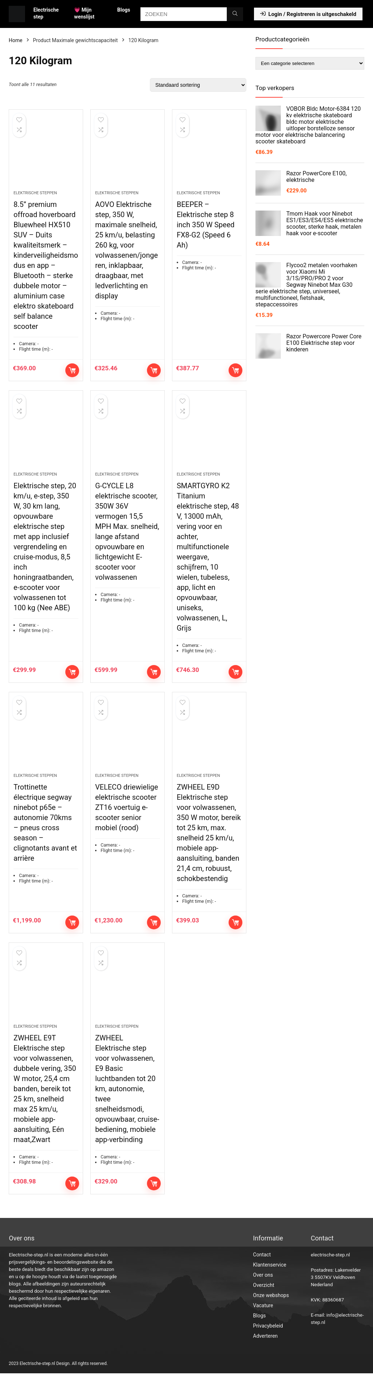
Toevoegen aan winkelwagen (72, 374)
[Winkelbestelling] (198, 85)
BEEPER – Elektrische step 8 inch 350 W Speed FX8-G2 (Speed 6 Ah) (205, 229)
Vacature (263, 1322)
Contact (262, 1271)
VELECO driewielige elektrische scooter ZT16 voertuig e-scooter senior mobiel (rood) (126, 820)
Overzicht (263, 1302)
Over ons (263, 1292)
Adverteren (265, 1353)
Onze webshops (271, 1312)
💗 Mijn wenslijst (84, 13)
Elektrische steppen (35, 197)
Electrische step (46, 13)
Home (15, 40)
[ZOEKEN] (235, 14)
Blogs (123, 10)
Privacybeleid (268, 1342)
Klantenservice (269, 1281)
